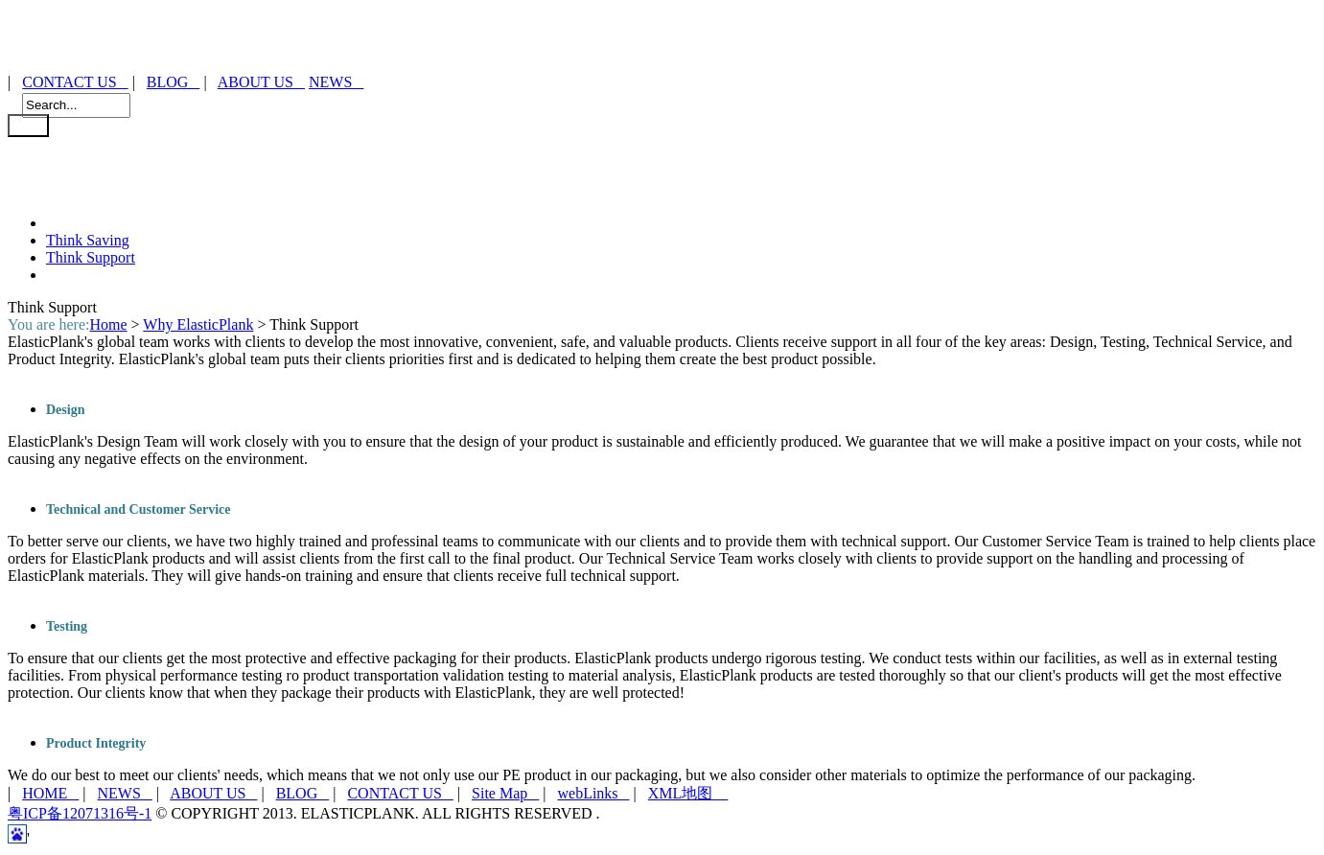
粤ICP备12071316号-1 (79, 813)
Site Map (505, 793)
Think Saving (87, 240)
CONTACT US (75, 82)
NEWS (336, 82)
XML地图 (688, 793)
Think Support (90, 257)
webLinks (593, 793)
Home (108, 324)
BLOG (173, 82)
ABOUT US (261, 82)
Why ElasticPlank (198, 324)
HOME (50, 793)
